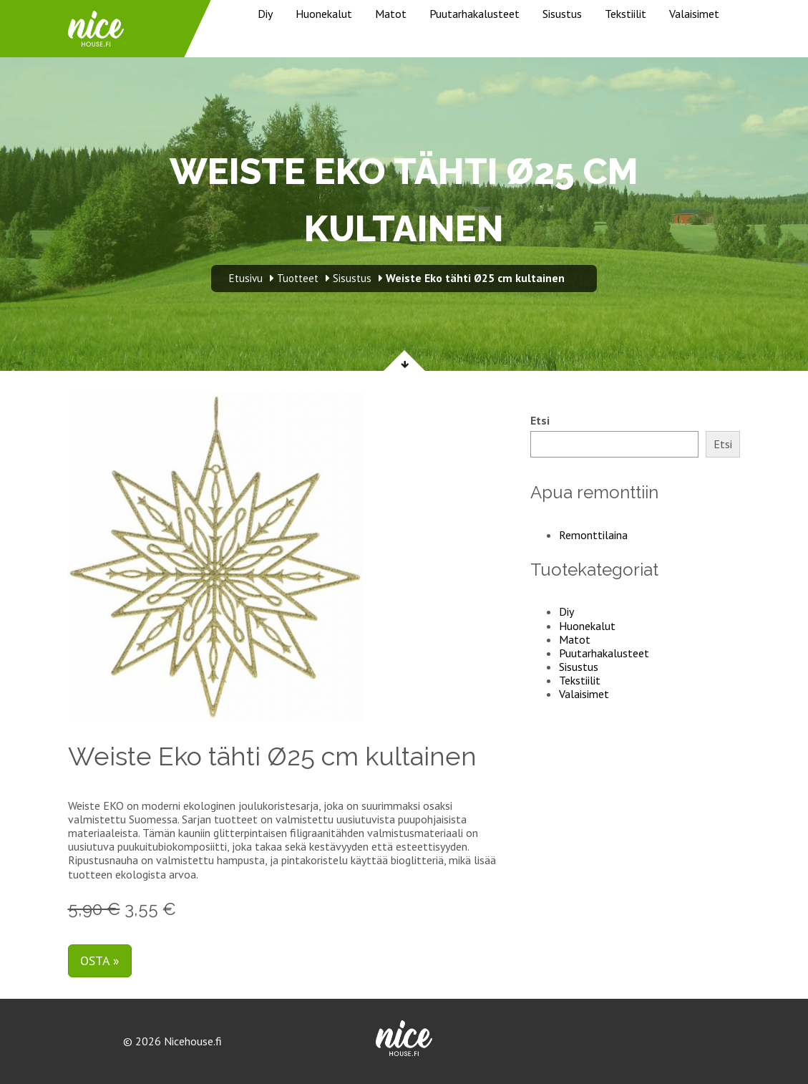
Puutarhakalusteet (474, 13)
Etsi (540, 420)
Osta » (100, 960)
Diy (265, 13)
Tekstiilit (625, 13)
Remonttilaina (593, 535)
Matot (391, 13)
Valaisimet (694, 13)
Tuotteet (297, 278)
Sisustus (562, 13)
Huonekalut (324, 13)
